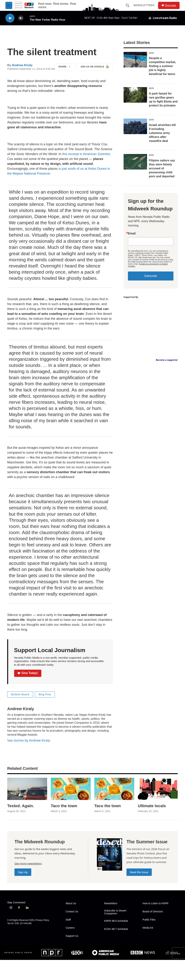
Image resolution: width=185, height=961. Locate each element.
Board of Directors (153, 911)
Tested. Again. (20, 806)
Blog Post (45, 694)
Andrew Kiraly (22, 65)
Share (64, 66)
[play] (10, 18)
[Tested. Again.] (27, 789)
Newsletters (144, 5)
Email (132, 233)
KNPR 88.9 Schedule (116, 921)
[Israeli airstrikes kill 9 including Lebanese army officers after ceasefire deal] (135, 126)
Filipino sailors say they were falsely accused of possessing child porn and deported (162, 168)
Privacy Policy (42, 920)
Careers (70, 927)
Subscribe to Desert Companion (115, 912)
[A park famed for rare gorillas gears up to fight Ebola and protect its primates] (135, 95)
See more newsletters (28, 863)
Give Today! (28, 673)
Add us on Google (95, 67)
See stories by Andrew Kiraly (28, 740)
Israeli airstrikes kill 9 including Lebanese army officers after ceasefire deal (162, 132)
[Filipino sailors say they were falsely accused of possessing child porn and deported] (135, 162)
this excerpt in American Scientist (86, 154)
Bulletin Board (20, 694)
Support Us (72, 936)
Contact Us (72, 911)
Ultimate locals (152, 806)
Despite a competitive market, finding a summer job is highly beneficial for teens (162, 66)
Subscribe (150, 275)
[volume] (21, 18)
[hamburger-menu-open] (8, 5)
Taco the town (64, 806)
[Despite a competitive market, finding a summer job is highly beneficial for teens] (135, 59)
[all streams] (163, 18)
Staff (68, 919)
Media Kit (148, 927)
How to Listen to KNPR (155, 903)
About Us (71, 903)
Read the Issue (139, 872)
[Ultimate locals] (158, 789)
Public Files (149, 919)
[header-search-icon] (127, 5)
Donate (170, 5)
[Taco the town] (71, 789)
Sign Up (23, 872)
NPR (151, 53)
